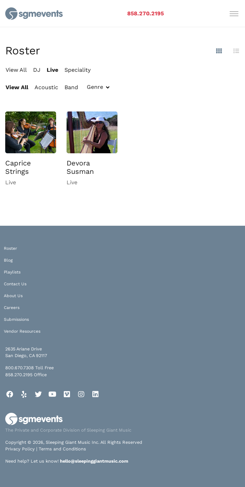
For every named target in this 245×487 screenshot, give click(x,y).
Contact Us (15, 283)
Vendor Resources (22, 331)
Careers (12, 307)
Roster (10, 248)
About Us (13, 295)
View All (16, 70)
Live (52, 70)
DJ (36, 70)
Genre (95, 87)
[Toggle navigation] (234, 13)
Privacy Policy (20, 448)
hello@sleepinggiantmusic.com (94, 461)
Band (71, 87)
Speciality (77, 70)
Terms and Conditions (62, 448)
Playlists (12, 272)
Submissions (16, 319)
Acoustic (46, 87)
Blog (8, 260)
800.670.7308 (19, 367)
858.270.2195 (145, 13)
